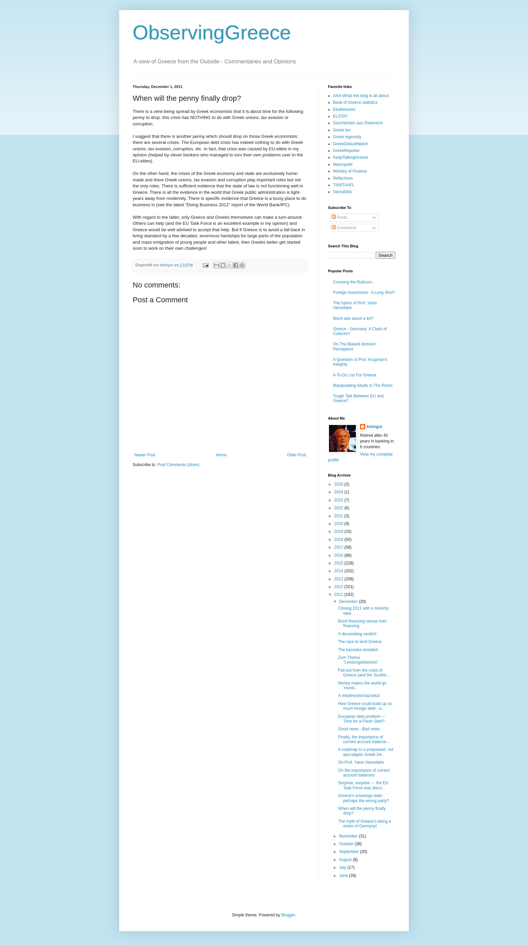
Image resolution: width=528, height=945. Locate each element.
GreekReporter (346, 150)
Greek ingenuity (347, 136)
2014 (339, 571)
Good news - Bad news (359, 729)
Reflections (343, 178)
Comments (344, 227)
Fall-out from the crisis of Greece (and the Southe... (364, 672)
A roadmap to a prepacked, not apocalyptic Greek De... (365, 752)
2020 (339, 523)
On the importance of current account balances (364, 773)
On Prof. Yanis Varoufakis (361, 762)
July (343, 867)
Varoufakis (342, 191)
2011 (339, 594)
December (349, 601)
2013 (339, 579)
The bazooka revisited (357, 649)
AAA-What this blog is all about (361, 95)
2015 (339, 563)
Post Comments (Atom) (178, 464)
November (349, 836)
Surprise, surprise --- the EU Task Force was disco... (363, 785)
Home (221, 455)
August (346, 859)
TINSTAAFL (344, 185)
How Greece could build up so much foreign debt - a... (365, 706)
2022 (339, 508)
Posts (339, 217)
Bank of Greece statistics (355, 102)
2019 (339, 531)
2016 (339, 555)
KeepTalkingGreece (350, 157)
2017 (339, 547)
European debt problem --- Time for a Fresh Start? (362, 719)
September (349, 851)
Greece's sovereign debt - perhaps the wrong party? (363, 798)
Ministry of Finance (350, 171)
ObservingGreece (212, 32)
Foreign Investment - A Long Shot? (364, 292)
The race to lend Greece (360, 641)
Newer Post (144, 455)
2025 (339, 484)
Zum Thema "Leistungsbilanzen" (358, 660)
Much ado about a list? (353, 318)
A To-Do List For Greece (354, 375)
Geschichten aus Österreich (358, 123)
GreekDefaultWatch (350, 144)
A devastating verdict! (357, 634)
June (344, 875)
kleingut (374, 426)
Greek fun (342, 130)
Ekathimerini (344, 109)
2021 (339, 516)
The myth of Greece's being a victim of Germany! (364, 823)
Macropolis (343, 164)
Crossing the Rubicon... (354, 282)
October (347, 844)
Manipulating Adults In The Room (363, 385)
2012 (339, 586)
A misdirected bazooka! (359, 695)
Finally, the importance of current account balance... (364, 739)
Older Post (296, 455)
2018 (339, 539)
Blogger (288, 915)
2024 (339, 492)
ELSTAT (340, 116)
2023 (339, 500)
